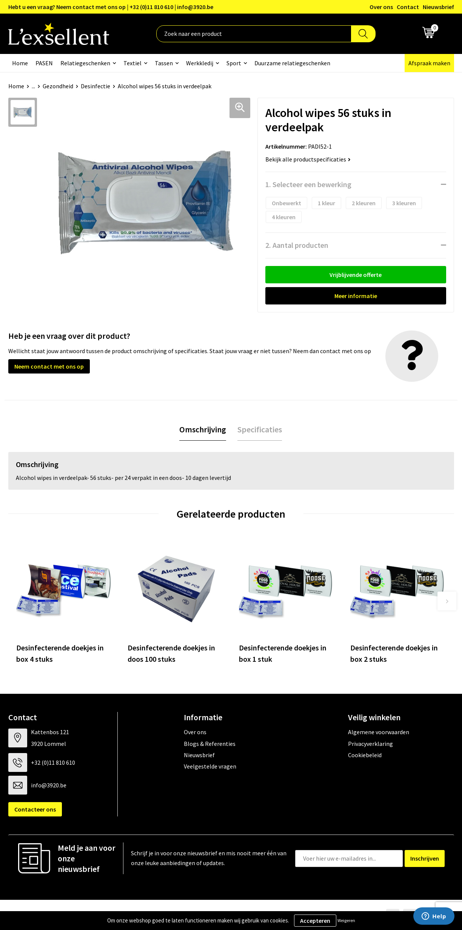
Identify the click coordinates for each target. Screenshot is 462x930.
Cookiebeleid (365, 755)
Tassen (164, 63)
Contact (408, 7)
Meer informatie (355, 296)
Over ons (381, 7)
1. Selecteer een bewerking (308, 184)
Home (20, 63)
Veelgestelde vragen (210, 766)
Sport (233, 63)
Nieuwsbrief (438, 7)
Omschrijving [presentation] (202, 429)
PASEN (44, 63)
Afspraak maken (429, 63)
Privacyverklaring (370, 743)
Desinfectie (95, 86)
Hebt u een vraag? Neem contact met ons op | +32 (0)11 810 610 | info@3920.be (110, 7)
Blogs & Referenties (210, 743)
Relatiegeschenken (85, 63)
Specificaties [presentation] (259, 429)
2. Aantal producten (296, 245)
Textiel (132, 63)
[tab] (202, 429)
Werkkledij (199, 63)
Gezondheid (58, 86)
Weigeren (346, 920)
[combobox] (253, 33)
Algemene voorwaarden (378, 732)
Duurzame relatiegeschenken (292, 63)
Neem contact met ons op (49, 366)
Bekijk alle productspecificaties (308, 159)
